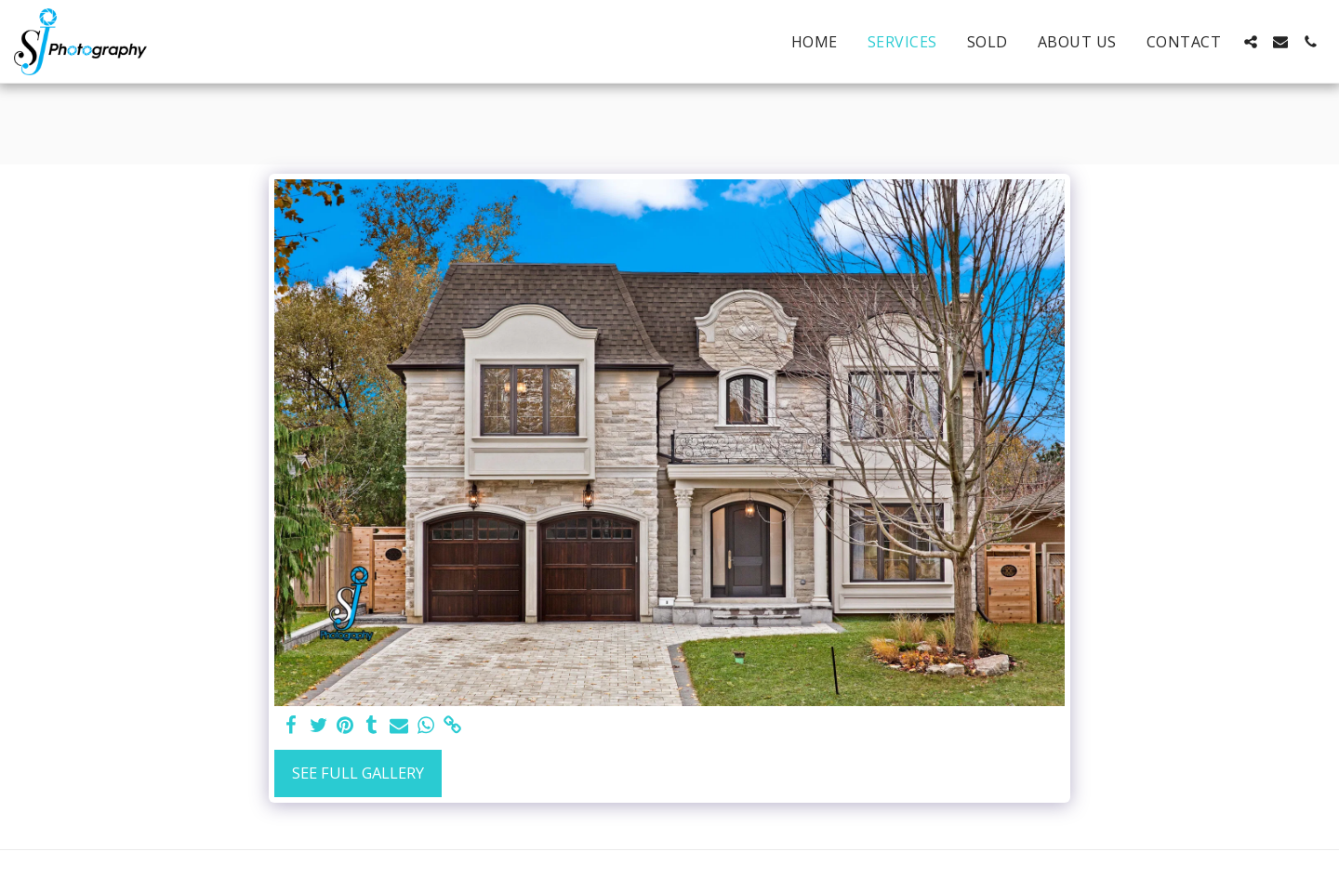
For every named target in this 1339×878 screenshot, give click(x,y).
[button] (1251, 41)
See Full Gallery (358, 772)
